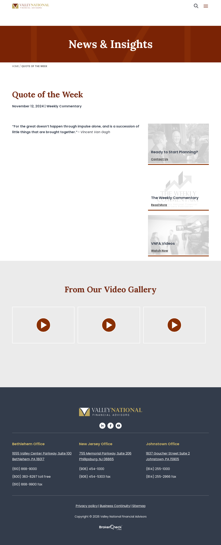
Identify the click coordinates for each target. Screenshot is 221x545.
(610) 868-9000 (24, 469)
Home (15, 66)
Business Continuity (115, 506)
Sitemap (139, 506)
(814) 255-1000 (158, 469)
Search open (196, 6)
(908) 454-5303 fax (94, 476)
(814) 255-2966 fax (161, 476)
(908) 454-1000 (91, 469)
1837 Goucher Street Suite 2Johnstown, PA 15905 (168, 456)
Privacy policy (87, 506)
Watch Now (159, 251)
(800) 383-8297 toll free (31, 476)
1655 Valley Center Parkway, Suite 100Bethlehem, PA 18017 (42, 456)
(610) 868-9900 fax (27, 484)
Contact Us (159, 159)
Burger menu (206, 6)
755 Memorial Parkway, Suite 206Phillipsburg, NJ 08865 (105, 456)
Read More (159, 205)
